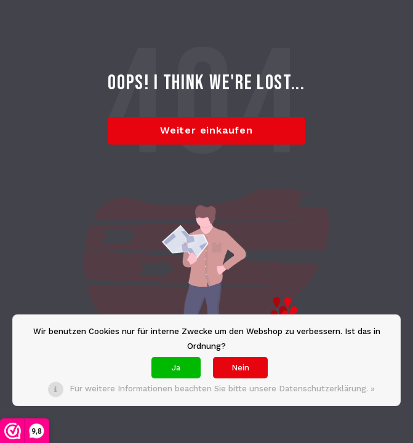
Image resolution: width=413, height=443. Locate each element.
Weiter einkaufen (206, 130)
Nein (240, 367)
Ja (176, 367)
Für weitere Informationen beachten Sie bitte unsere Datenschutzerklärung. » (222, 388)
